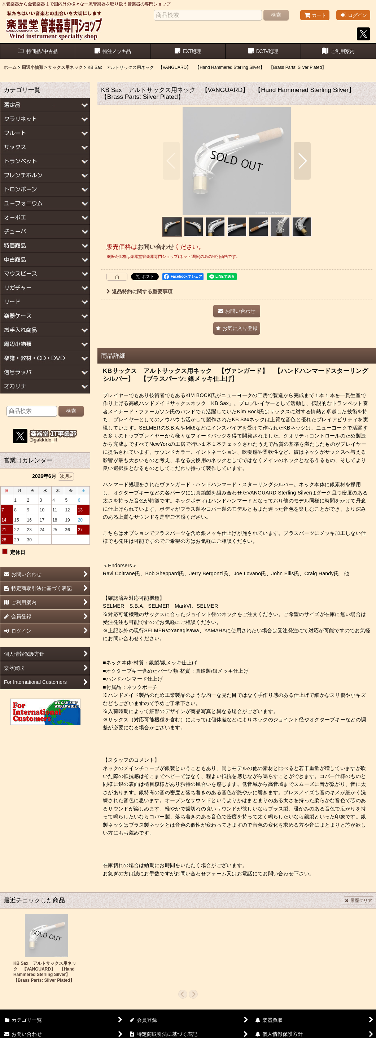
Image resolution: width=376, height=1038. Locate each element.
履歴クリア (358, 900)
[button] (171, 161)
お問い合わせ (155, 246)
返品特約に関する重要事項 (139, 291)
